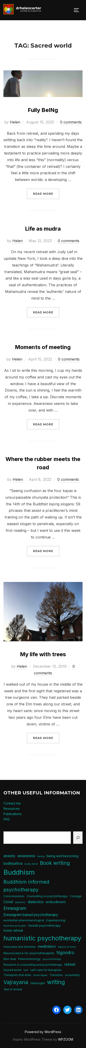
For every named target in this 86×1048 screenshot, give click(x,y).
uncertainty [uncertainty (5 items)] (72, 975)
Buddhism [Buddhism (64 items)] (19, 872)
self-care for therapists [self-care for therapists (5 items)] (46, 970)
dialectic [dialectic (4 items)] (20, 902)
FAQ (6, 819)
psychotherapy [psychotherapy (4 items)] (52, 959)
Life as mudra (43, 228)
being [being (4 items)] (40, 856)
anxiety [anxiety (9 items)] (9, 856)
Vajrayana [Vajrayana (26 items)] (15, 982)
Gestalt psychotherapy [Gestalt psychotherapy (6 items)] (44, 925)
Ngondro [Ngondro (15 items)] (65, 952)
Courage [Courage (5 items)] (75, 896)
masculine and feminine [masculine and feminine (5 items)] (19, 946)
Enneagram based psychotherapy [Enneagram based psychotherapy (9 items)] (30, 915)
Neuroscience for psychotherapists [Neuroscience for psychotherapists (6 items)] (28, 953)
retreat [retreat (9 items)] (69, 964)
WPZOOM (65, 1039)
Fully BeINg (43, 110)
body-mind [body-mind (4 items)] (31, 863)
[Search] (78, 837)
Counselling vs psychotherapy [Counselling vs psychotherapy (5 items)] (47, 896)
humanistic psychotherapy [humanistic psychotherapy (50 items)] (42, 938)
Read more (46, 193)
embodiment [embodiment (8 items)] (56, 902)
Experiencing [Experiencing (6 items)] (55, 920)
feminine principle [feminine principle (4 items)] (14, 925)
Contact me (12, 803)
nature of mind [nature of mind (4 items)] (67, 946)
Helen (15, 122)
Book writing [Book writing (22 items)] (55, 863)
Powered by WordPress (43, 1032)
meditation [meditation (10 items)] (47, 946)
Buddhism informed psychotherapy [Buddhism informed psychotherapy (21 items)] (26, 886)
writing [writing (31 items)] (56, 982)
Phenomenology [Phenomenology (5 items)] (29, 959)
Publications (12, 814)
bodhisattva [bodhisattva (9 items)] (12, 863)
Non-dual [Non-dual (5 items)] (9, 959)
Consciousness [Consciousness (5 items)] (14, 896)
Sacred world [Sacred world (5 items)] (12, 970)
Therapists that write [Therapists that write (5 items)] (17, 975)
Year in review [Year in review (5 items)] (12, 989)
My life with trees (43, 654)
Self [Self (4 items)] (25, 970)
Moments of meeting (43, 347)
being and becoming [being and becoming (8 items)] (62, 856)
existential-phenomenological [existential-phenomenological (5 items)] (23, 920)
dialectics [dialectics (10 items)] (36, 901)
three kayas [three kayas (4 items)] (40, 975)
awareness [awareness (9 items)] (26, 856)
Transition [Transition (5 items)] (56, 975)
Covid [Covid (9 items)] (8, 902)
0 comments (71, 122)
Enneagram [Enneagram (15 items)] (14, 908)
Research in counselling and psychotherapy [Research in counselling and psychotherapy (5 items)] (32, 964)
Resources (11, 808)
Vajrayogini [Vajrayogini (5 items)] (37, 983)
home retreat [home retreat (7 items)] (13, 930)
